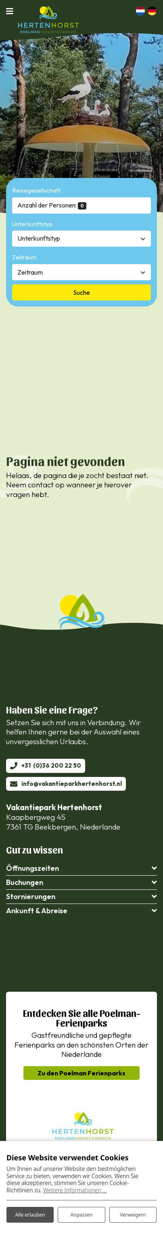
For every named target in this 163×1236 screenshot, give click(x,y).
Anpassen (82, 1214)
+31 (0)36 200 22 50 (51, 765)
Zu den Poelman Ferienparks (81, 1073)
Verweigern (133, 1214)
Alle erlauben (30, 1214)
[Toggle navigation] (12, 10)
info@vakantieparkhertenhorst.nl (71, 783)
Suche (81, 292)
